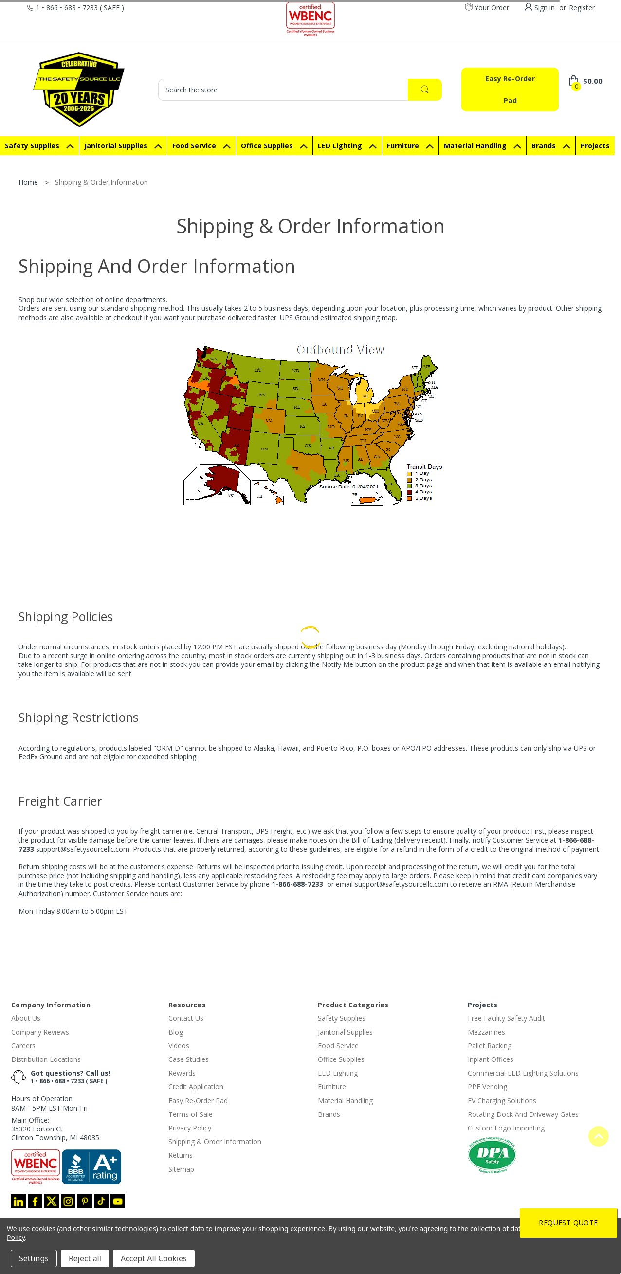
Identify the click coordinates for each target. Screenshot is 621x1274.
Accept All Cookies (154, 1258)
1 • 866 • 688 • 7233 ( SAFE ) (69, 1081)
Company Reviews (40, 1032)
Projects (483, 1004)
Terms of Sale (190, 1114)
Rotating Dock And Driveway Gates (523, 1114)
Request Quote (568, 1222)
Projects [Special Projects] (595, 145)
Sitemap (181, 1169)
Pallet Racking (489, 1045)
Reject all (85, 1258)
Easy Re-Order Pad (510, 89)
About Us (25, 1018)
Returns (180, 1155)
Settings (34, 1258)
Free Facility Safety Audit (506, 1018)
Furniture (410, 145)
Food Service (201, 145)
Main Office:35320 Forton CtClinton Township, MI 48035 (55, 1128)
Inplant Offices (490, 1059)
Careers (23, 1045)
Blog (175, 1032)
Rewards (182, 1072)
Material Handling (482, 145)
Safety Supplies (39, 145)
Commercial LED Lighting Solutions (523, 1072)
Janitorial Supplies (123, 145)
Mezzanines (486, 1032)
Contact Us (185, 1018)
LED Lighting (347, 145)
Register (582, 7)
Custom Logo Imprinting (506, 1127)
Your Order (487, 8)
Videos (178, 1045)
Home (28, 182)
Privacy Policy (189, 1127)
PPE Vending (487, 1086)
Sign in (544, 7)
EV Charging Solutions (502, 1100)
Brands (550, 145)
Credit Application (195, 1086)
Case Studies (188, 1059)
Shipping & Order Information (101, 182)
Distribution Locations (46, 1059)
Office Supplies (274, 145)
